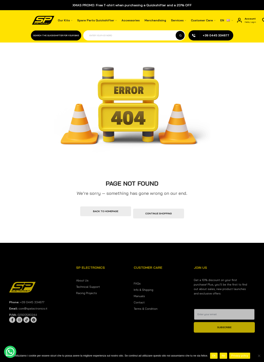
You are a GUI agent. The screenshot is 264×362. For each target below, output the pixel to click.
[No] (259, 356)
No (223, 355)
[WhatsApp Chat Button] (10, 352)
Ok (214, 355)
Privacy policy (239, 355)
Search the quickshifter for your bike (56, 35)
